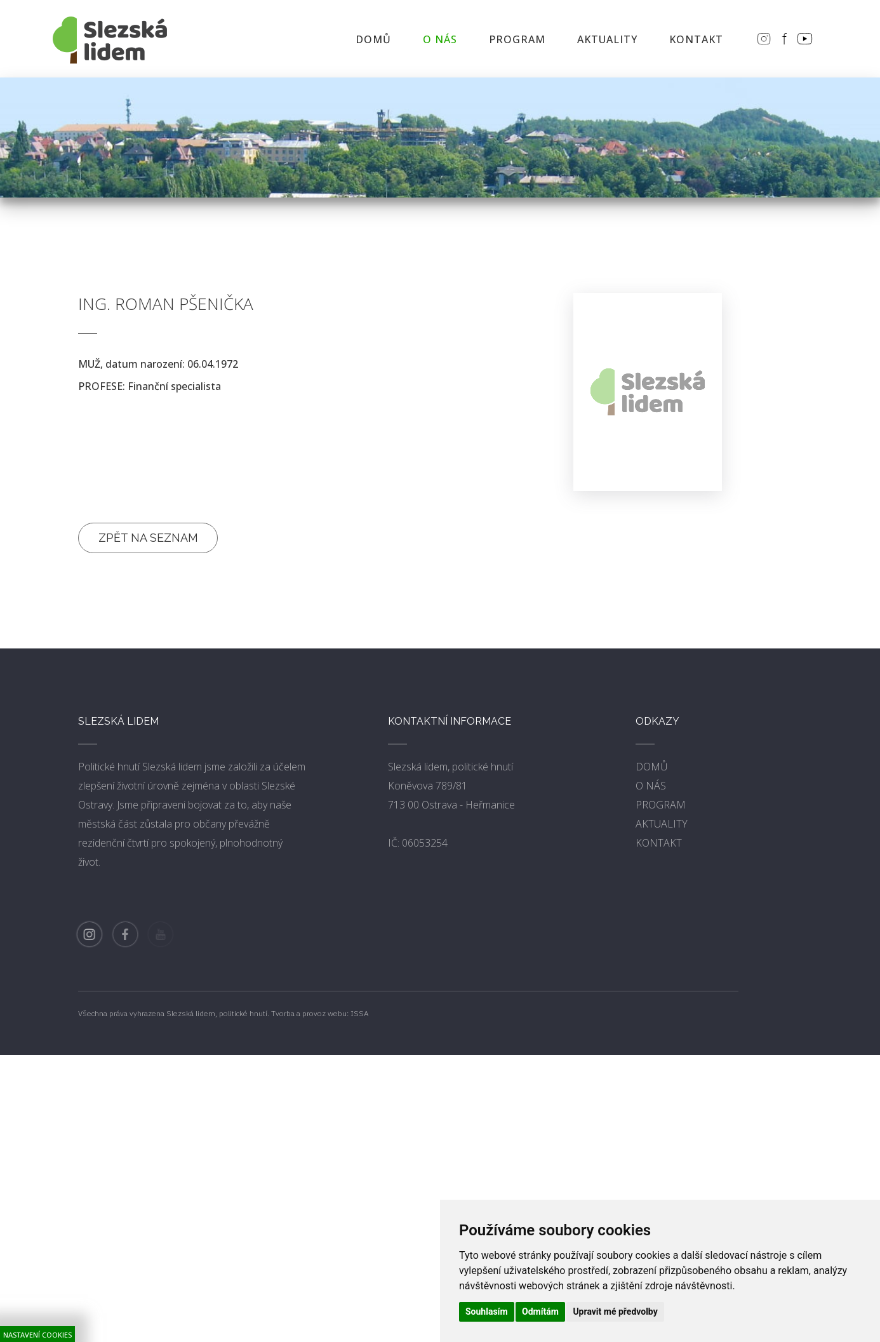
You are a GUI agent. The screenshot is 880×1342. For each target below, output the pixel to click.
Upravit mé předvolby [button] (615, 1311)
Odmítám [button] (540, 1311)
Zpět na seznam (148, 537)
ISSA (359, 1013)
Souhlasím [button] (486, 1311)
